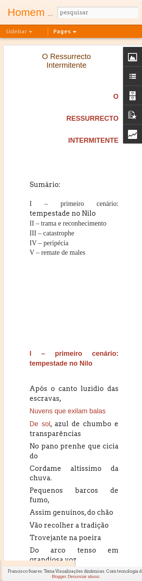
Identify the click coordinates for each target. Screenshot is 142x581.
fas (121, 545)
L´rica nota (29, 404)
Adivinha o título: (35, 352)
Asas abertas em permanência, (50, 506)
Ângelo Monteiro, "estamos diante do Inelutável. (67, 540)
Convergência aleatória (42, 421)
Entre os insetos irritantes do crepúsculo (59, 438)
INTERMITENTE (93, 82)
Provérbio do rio (35, 523)
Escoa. (26, 386)
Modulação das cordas (41, 489)
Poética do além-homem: (44, 455)
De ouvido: (29, 472)
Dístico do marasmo (39, 369)
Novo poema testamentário (46, 335)
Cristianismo (31, 557)
